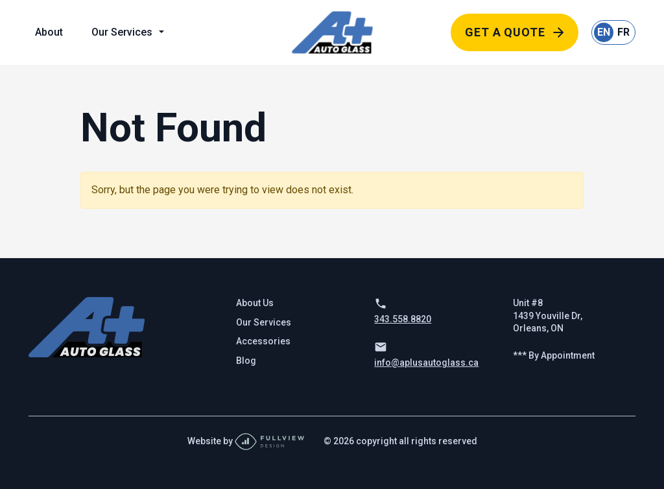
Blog (246, 360)
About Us (255, 303)
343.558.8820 (402, 319)
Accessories (263, 341)
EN (603, 32)
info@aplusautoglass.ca (426, 362)
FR (623, 32)
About (49, 32)
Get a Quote (505, 32)
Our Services (121, 32)
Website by (245, 441)
